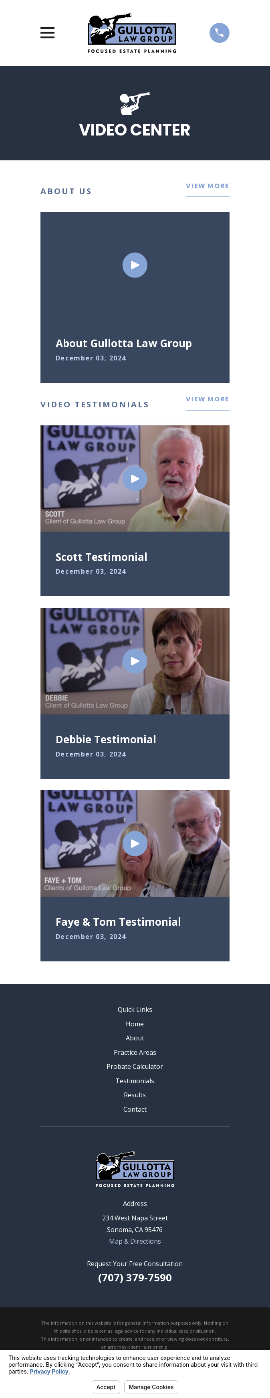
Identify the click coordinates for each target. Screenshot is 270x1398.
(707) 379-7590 (135, 1278)
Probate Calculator (135, 1066)
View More (207, 186)
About (135, 1038)
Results (135, 1094)
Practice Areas (135, 1052)
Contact (135, 1109)
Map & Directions (135, 1241)
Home (135, 1024)
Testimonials (134, 1080)
